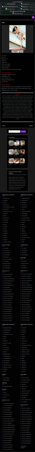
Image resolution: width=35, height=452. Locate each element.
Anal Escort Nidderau (7, 423)
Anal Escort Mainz (7, 409)
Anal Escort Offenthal (7, 440)
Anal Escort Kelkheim (26, 304)
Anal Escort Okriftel (7, 442)
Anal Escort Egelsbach (7, 309)
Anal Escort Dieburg (7, 300)
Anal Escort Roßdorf (26, 410)
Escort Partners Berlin (7, 386)
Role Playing (5, 257)
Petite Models (24, 250)
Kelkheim (23, 231)
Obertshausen (6, 362)
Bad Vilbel (5, 213)
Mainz (4, 338)
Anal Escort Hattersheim (26, 285)
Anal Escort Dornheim (7, 302)
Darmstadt (5, 222)
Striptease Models (7, 263)
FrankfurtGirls (24, 9)
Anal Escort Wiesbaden (26, 436)
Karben (23, 228)
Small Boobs (24, 261)
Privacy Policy (6, 394)
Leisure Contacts (25, 393)
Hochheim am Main (26, 217)
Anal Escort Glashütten (26, 276)
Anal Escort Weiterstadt (26, 434)
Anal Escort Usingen (26, 427)
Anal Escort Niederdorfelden (9, 425)
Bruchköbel (5, 220)
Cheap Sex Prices (25, 377)
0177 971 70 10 (9, 9)
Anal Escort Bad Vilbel (7, 289)
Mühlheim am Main (7, 343)
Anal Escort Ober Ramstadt (8, 431)
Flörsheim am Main (7, 241)
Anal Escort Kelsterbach (26, 306)
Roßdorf (23, 338)
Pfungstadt (24, 327)
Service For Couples (7, 259)
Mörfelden (5, 340)
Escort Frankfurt (17, 2)
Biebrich (5, 215)
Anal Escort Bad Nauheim (8, 285)
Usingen (23, 356)
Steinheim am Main (25, 351)
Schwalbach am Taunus (27, 345)
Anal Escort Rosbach (26, 408)
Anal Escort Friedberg (7, 320)
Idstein (23, 224)
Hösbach (23, 222)
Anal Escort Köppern (26, 313)
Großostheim (24, 207)
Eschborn (5, 239)
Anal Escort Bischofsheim (8, 293)
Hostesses (24, 388)
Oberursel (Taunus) (7, 364)
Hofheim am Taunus (26, 220)
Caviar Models (6, 254)
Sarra (21, 164)
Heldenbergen (24, 213)
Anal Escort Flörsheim (7, 317)
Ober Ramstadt (6, 360)
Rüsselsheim (24, 340)
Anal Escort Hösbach (26, 295)
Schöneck (24, 343)
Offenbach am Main (7, 367)
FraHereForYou (25, 4)
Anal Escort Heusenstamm (27, 289)
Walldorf (23, 360)
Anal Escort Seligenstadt (27, 419)
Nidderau (5, 351)
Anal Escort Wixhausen (26, 440)
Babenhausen (6, 204)
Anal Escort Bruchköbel (8, 296)
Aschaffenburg (6, 198)
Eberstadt (5, 231)
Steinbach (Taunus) (26, 349)
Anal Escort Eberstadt (7, 307)
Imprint (4, 397)
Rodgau (23, 334)
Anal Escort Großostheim (27, 280)
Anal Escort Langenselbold (8, 403)
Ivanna (10, 164)
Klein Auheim (24, 235)
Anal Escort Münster (7, 416)
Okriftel (4, 371)
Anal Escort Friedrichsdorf (27, 274)
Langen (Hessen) (6, 330)
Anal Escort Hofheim (26, 293)
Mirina (15, 147)
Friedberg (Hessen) (26, 198)
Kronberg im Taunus (7, 327)
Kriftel (23, 241)
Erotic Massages (6, 267)
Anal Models (5, 248)
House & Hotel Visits (26, 390)
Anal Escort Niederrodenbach (9, 429)
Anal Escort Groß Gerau (26, 278)
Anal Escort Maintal (7, 407)
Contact (5, 392)
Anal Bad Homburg (7, 283)
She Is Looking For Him (26, 399)
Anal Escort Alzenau (7, 276)
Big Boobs (24, 265)
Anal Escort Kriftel (25, 315)
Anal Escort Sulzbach (26, 425)
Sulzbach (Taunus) (25, 354)
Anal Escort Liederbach (8, 405)
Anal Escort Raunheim (7, 447)
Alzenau (5, 202)
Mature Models (6, 379)
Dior (15, 164)
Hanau (23, 209)
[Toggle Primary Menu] (33, 17)
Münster (5, 345)
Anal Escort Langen (26, 319)
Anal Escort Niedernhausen (8, 427)
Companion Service (26, 379)
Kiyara (21, 147)
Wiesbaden (24, 364)
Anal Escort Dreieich (7, 304)
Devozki (23, 447)
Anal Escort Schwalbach (27, 416)
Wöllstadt (23, 371)
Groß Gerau (24, 204)
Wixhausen (24, 369)
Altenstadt (5, 200)
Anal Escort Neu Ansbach (8, 418)
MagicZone (24, 6)
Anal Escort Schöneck (26, 414)
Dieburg (5, 224)
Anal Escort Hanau (25, 282)
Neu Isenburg (6, 349)
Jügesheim (24, 226)
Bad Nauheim (6, 209)
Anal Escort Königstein (26, 311)
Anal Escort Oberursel (7, 436)
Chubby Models (25, 254)
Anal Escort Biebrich (7, 291)
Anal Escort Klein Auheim (27, 309)
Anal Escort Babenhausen (8, 280)
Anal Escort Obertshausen (8, 433)
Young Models (6, 377)
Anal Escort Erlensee (7, 313)
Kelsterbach (24, 233)
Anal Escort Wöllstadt (26, 443)
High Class (24, 384)
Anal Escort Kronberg (26, 317)
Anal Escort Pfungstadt (8, 444)
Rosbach (23, 336)
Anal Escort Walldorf (26, 432)
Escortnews (23, 446)
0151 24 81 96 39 (11, 4)
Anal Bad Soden (6, 287)
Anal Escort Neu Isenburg (8, 420)
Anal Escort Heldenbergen (27, 287)
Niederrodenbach (6, 358)
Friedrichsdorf (24, 200)
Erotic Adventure (25, 382)
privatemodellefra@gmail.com (11, 6)
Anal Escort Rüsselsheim (27, 412)
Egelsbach (5, 233)
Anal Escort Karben (25, 302)
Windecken (24, 367)
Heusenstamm (25, 215)
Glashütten (24, 202)
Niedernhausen (6, 356)
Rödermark (24, 332)
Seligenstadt (24, 347)
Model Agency (25, 395)
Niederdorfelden (6, 354)
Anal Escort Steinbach (26, 421)
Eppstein (5, 235)
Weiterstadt (24, 362)
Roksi (10, 147)
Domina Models (6, 252)
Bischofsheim (6, 217)
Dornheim (5, 226)
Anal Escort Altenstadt (7, 274)
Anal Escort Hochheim (26, 291)
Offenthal (5, 369)
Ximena (21, 155)
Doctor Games (6, 250)
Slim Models (24, 252)
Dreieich (5, 228)
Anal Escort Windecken (26, 438)
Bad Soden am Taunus (8, 211)
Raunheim (24, 330)
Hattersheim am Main (26, 211)
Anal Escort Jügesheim (26, 300)
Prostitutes (24, 397)
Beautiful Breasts (25, 263)
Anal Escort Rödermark (8, 449)
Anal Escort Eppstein (7, 311)
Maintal (4, 336)
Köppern (23, 239)
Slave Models (6, 261)
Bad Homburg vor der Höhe (9, 207)
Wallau (23, 358)
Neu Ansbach (6, 347)
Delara (10, 155)
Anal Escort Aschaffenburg (8, 278)
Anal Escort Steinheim (26, 423)
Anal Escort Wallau (25, 430)
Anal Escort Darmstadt (7, 298)
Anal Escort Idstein (25, 298)
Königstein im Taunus (26, 237)
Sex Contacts (24, 401)
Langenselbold (6, 332)
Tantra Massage (6, 265)
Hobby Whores (25, 386)
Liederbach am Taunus (8, 334)
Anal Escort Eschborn (7, 315)
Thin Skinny (24, 248)
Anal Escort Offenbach (7, 438)
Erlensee (5, 237)
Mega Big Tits (24, 267)
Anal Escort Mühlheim (7, 414)
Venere (15, 155)
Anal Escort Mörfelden (7, 412)
